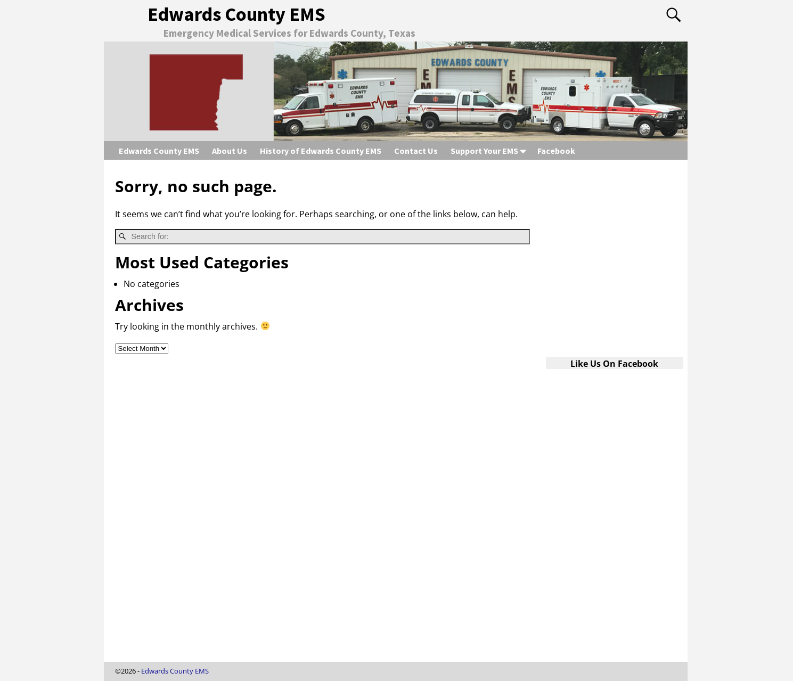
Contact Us (416, 150)
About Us (229, 150)
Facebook (556, 150)
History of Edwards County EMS (320, 150)
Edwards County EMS (236, 14)
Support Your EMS (491, 150)
